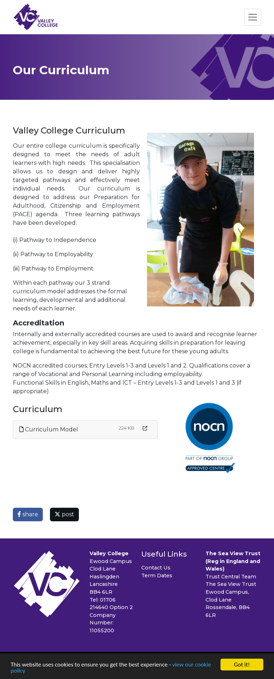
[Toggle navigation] (252, 17)
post (64, 514)
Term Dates (156, 575)
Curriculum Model (48, 429)
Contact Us (156, 567)
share (27, 514)
